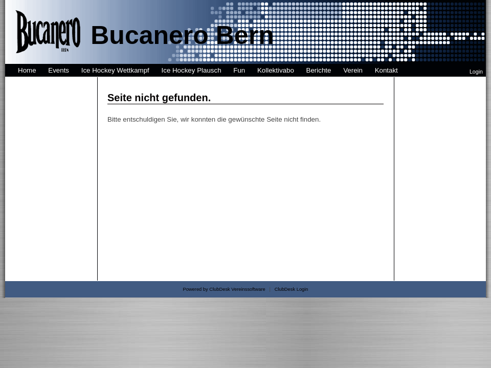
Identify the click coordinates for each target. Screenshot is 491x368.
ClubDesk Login (291, 289)
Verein (353, 70)
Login (476, 71)
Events (58, 70)
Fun (239, 70)
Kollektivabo (275, 70)
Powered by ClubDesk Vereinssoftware (224, 289)
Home (27, 70)
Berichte (318, 70)
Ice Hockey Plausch (191, 70)
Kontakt (386, 70)
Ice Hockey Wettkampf (115, 70)
